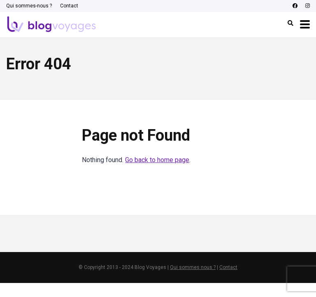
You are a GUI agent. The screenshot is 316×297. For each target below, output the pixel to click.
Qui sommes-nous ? (29, 6)
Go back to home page (157, 160)
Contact (69, 6)
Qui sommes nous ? (193, 267)
